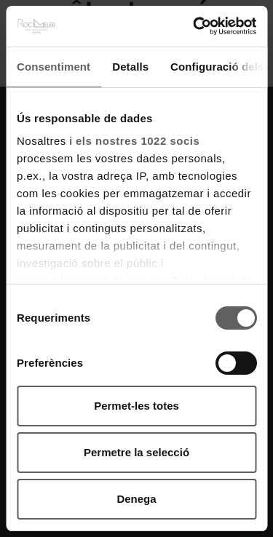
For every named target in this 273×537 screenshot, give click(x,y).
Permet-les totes (136, 405)
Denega (136, 499)
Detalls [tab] (130, 66)
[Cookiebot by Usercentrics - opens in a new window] (194, 26)
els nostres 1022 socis (137, 141)
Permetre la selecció (136, 452)
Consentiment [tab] (53, 66)
